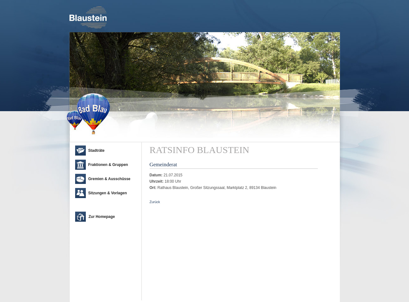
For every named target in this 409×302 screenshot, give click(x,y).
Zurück (155, 202)
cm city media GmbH (107, 296)
